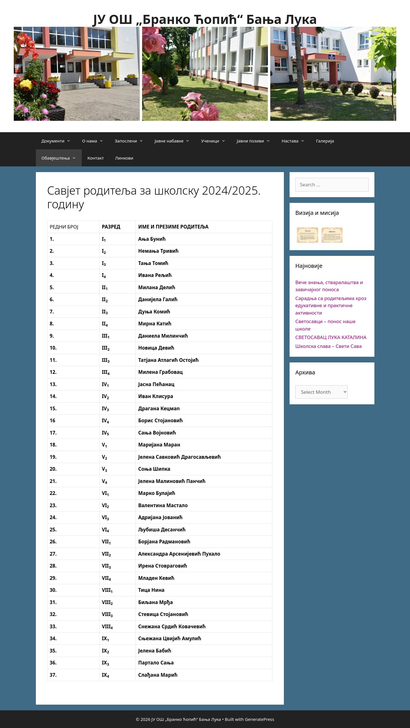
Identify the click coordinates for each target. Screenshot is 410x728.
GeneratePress (259, 719)
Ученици (216, 140)
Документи (59, 140)
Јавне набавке (175, 140)
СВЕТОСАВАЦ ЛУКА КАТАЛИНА (330, 337)
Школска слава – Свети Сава (328, 346)
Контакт (95, 158)
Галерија (325, 141)
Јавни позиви (256, 140)
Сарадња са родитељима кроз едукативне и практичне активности (330, 305)
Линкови (124, 158)
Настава (296, 140)
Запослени (132, 140)
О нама (95, 140)
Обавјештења (62, 157)
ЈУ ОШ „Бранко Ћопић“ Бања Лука (205, 19)
